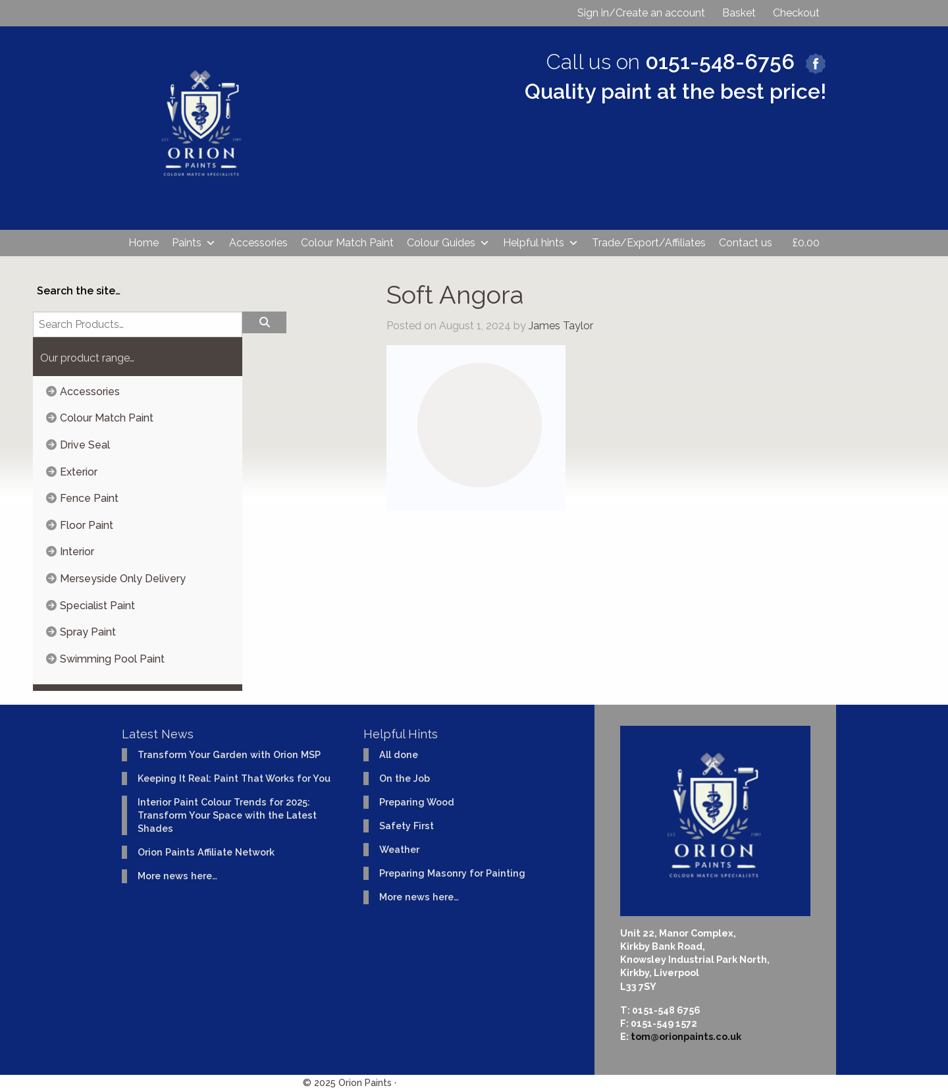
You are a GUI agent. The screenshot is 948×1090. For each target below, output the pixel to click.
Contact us (745, 242)
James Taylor (561, 325)
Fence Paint (89, 498)
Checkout (796, 13)
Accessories (258, 242)
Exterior (78, 472)
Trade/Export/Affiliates (649, 242)
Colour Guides (448, 243)
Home (143, 242)
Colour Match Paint (347, 242)
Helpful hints (541, 243)
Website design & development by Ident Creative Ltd (521, 1082)
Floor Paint (86, 525)
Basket (739, 13)
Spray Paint (88, 632)
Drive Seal (85, 445)
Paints (194, 243)
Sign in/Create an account (641, 13)
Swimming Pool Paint (112, 659)
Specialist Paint (97, 605)
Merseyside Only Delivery (123, 578)
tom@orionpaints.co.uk (686, 1036)
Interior (77, 551)
